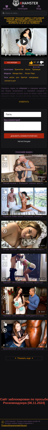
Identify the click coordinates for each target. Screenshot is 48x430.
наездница (33, 77)
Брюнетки (19, 69)
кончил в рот (10, 81)
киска (11, 77)
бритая (24, 77)
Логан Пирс (30, 73)
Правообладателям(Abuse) (14, 425)
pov (17, 77)
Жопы (27, 69)
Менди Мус (18, 73)
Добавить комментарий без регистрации (24, 136)
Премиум (36, 69)
